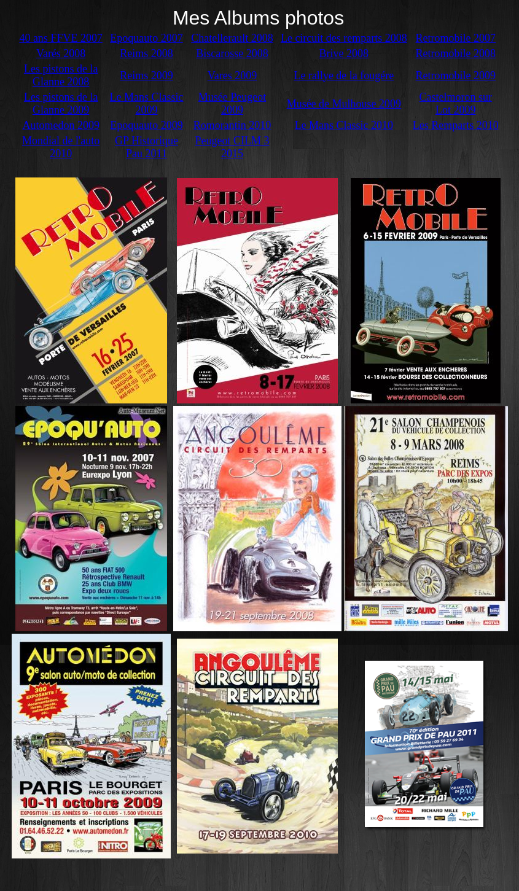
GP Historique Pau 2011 (146, 147)
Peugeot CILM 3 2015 (232, 147)
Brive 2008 (344, 53)
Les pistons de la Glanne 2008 (61, 75)
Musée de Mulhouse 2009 (344, 104)
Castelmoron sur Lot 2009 (456, 103)
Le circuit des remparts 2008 (344, 38)
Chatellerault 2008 (232, 38)
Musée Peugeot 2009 (232, 103)
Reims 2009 (146, 75)
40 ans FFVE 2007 (61, 38)
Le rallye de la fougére (344, 75)
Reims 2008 (146, 53)
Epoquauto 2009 (146, 125)
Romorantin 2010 (232, 125)
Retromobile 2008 (456, 53)
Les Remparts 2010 (456, 125)
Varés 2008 (60, 53)
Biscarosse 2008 (232, 53)
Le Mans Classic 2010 (344, 125)
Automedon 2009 (61, 125)
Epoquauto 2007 (146, 38)
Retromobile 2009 (456, 75)
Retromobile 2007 (456, 38)
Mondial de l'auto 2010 (61, 147)
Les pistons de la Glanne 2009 (61, 103)
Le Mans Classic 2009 (147, 103)
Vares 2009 (232, 75)
